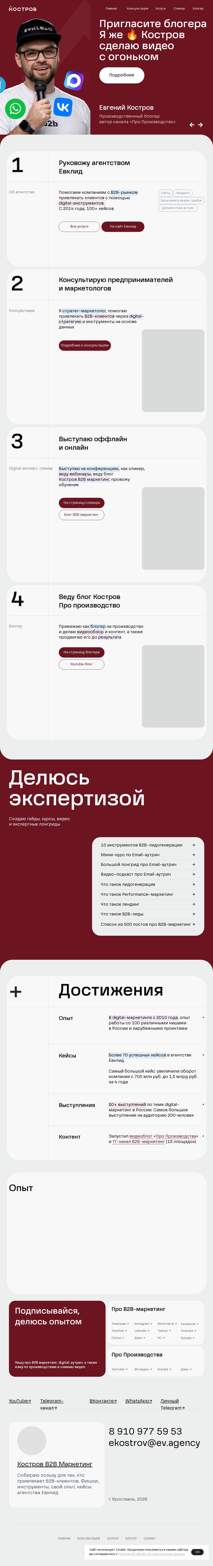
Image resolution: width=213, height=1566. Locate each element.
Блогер (198, 8)
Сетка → (118, 1337)
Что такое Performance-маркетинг (137, 895)
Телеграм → (120, 1323)
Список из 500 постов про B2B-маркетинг (146, 925)
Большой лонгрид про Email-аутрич (138, 865)
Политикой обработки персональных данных (152, 1554)
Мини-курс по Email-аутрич (130, 855)
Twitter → (164, 1330)
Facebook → (190, 1324)
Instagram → (143, 1323)
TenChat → (119, 1330)
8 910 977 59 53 (145, 1432)
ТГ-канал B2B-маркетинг (138, 1142)
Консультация (137, 8)
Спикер (179, 8)
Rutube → (164, 1369)
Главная (111, 8)
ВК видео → (143, 1369)
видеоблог (141, 1136)
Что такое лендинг (120, 905)
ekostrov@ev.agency (154, 1443)
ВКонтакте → (167, 1323)
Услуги (160, 8)
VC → (161, 1337)
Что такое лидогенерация (128, 885)
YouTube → (120, 1369)
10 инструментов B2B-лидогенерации (141, 845)
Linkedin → (141, 1330)
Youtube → (188, 1330)
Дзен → (186, 1369)
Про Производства (176, 1136)
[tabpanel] (106, 67)
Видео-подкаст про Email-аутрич (136, 875)
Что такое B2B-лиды (122, 914)
